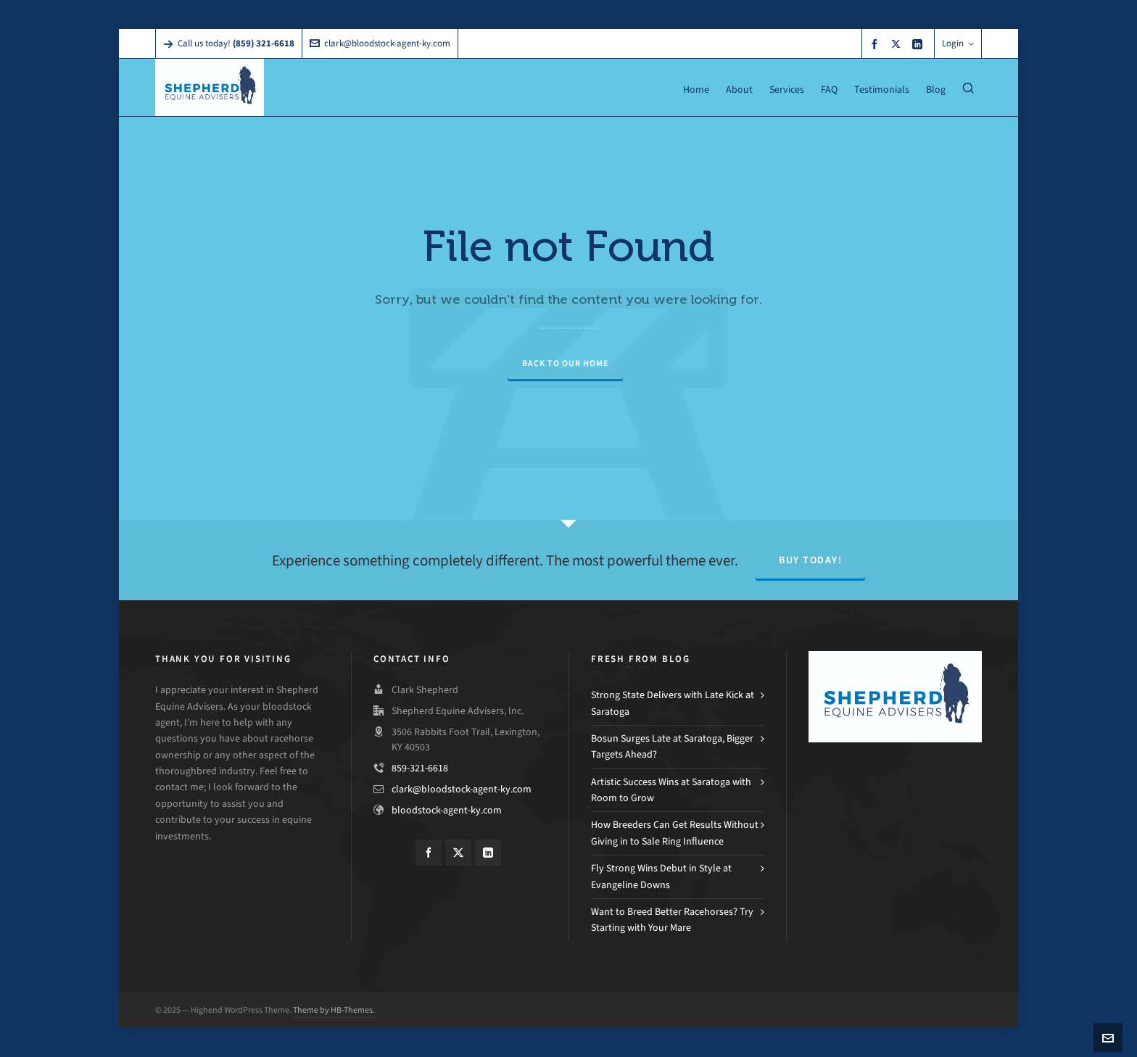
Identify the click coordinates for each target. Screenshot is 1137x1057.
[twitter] (898, 43)
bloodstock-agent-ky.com (447, 810)
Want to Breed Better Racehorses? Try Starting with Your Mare (672, 919)
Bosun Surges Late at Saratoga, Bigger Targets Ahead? (672, 746)
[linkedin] (919, 43)
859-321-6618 (420, 768)
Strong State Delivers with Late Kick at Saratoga (672, 703)
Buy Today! (810, 560)
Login (958, 43)
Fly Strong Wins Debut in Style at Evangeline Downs (661, 876)
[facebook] (876, 43)
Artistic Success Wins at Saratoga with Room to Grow (671, 790)
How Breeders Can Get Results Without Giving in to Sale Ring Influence (674, 832)
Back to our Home (565, 363)
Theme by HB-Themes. (334, 1010)
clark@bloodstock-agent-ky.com (380, 43)
